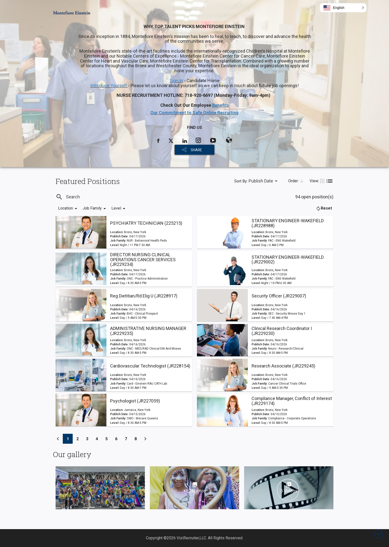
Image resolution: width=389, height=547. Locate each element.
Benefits (220, 105)
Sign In (176, 80)
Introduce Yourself (109, 85)
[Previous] (58, 439)
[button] (343, 7)
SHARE (196, 150)
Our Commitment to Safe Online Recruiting (194, 112)
